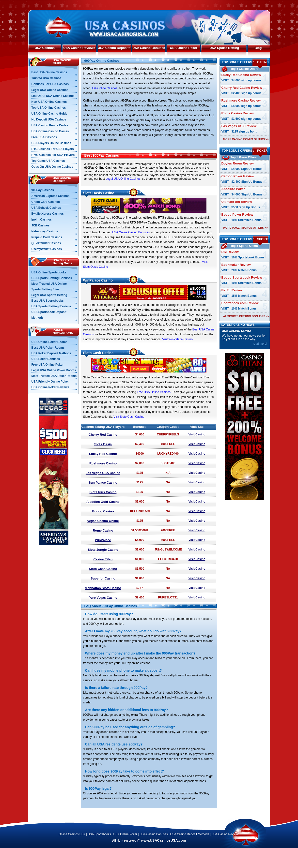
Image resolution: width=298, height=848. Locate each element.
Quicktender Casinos (46, 243)
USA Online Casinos (104, 88)
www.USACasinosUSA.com (163, 840)
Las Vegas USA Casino (103, 473)
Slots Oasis (103, 444)
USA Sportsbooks (99, 834)
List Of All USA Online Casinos (53, 96)
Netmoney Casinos (44, 231)
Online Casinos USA (72, 834)
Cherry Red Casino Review (241, 87)
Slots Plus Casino (103, 492)
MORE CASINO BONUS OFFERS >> (246, 139)
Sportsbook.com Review (240, 303)
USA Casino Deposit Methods (189, 834)
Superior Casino (103, 578)
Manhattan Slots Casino (103, 588)
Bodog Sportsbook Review (241, 277)
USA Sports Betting (224, 48)
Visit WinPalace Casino (177, 339)
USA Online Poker (183, 48)
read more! (260, 343)
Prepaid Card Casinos (46, 237)
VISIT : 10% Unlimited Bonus (241, 220)
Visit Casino (196, 434)
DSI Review (230, 252)
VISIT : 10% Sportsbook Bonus (243, 257)
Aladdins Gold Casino (103, 502)
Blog (258, 48)
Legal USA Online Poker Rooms (53, 370)
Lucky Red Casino (103, 454)
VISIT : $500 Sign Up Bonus (240, 207)
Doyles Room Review (237, 163)
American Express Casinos (50, 196)
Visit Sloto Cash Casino (128, 416)
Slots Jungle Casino (103, 549)
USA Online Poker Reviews (50, 387)
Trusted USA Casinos (46, 78)
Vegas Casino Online (103, 521)
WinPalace (103, 540)
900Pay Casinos (42, 190)
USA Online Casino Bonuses (131, 232)
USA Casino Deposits (114, 48)
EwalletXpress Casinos (47, 213)
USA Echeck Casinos (46, 207)
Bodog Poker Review (237, 214)
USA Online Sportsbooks (48, 272)
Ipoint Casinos (41, 219)
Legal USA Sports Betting (49, 295)
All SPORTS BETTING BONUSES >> (246, 316)
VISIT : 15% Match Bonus (239, 296)
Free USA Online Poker (47, 364)
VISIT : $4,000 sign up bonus (241, 80)
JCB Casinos (40, 225)
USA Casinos (45, 48)
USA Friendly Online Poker (50, 381)
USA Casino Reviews (79, 48)
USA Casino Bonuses (148, 48)
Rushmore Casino (103, 463)
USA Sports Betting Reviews (51, 306)
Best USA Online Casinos (49, 72)
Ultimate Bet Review (236, 202)
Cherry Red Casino (103, 434)
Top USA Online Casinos (48, 107)
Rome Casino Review (237, 113)
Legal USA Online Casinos (123, 178)
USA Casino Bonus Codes (49, 125)
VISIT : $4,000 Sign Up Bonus (242, 169)
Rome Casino (103, 530)
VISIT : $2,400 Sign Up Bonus (242, 181)
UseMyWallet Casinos (46, 249)
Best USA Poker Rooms (48, 347)
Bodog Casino (103, 511)
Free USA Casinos (44, 137)
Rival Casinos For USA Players (53, 155)
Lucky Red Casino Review (241, 75)
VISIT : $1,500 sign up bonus (241, 118)
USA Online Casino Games (50, 131)
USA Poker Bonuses (45, 359)
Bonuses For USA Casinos (50, 84)
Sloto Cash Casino (103, 569)
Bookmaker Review (236, 265)
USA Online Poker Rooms (49, 342)
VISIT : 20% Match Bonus (239, 270)
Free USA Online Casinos (154, 392)
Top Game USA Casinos (48, 161)
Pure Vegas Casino (103, 597)
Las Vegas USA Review (239, 126)
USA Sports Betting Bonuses (51, 278)
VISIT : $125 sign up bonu (239, 131)
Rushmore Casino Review (241, 100)
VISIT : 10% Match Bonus (239, 308)
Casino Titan (103, 559)
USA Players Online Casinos (51, 143)
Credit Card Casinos (45, 202)
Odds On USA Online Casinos (52, 166)
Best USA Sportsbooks (47, 300)
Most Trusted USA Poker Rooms (54, 376)
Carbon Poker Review (237, 176)
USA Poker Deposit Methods (51, 353)
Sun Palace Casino (103, 482)
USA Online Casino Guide (49, 113)
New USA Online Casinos (49, 102)
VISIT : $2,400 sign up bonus (241, 93)
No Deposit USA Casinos (48, 119)
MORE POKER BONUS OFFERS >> (245, 227)
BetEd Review (232, 290)
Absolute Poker (233, 189)
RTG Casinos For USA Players (52, 149)
